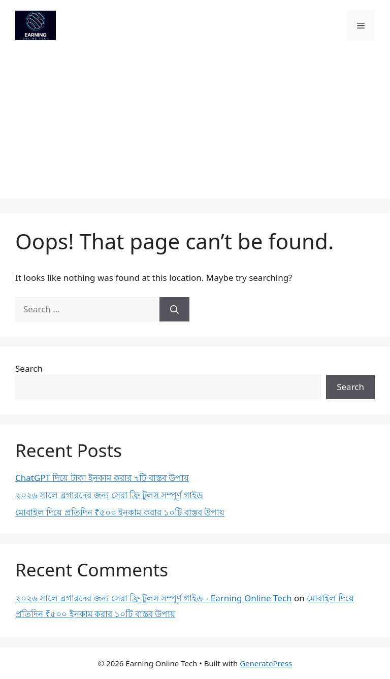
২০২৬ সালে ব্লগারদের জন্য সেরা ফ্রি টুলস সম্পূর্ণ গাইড (109, 495)
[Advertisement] (195, 127)
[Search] (174, 309)
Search (29, 368)
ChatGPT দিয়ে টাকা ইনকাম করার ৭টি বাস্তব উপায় (102, 477)
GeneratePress (266, 663)
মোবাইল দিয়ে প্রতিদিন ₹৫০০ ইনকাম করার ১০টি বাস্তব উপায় (119, 512)
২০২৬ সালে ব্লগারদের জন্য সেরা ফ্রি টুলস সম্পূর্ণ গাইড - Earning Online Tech (153, 598)
